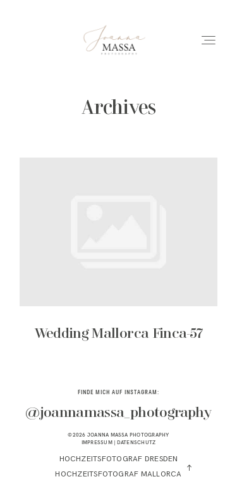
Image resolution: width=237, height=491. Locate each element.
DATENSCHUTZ (136, 442)
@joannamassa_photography (118, 413)
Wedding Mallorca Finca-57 (118, 258)
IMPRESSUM (97, 442)
